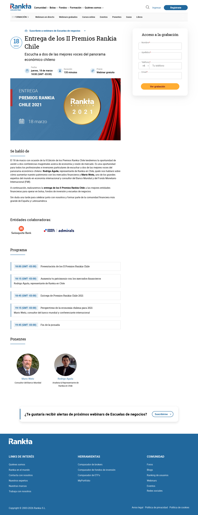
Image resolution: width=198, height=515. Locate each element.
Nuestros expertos (18, 480)
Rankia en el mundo (19, 469)
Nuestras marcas (18, 485)
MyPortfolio (84, 480)
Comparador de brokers (90, 464)
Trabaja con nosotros (20, 491)
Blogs (150, 469)
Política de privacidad (156, 507)
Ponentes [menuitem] (116, 17)
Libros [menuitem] (139, 17)
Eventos (151, 485)
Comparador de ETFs (89, 475)
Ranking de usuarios (157, 475)
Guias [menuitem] (129, 17)
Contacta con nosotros (21, 475)
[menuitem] (41, 8)
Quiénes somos (17, 464)
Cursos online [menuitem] (88, 17)
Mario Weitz (28, 378)
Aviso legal (137, 507)
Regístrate (175, 7)
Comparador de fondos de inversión (96, 469)
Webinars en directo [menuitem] (44, 17)
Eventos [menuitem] (103, 17)
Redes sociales (155, 490)
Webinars (152, 480)
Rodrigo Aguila (65, 378)
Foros (150, 464)
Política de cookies (179, 507)
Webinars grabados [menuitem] (68, 17)
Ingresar (156, 7)
